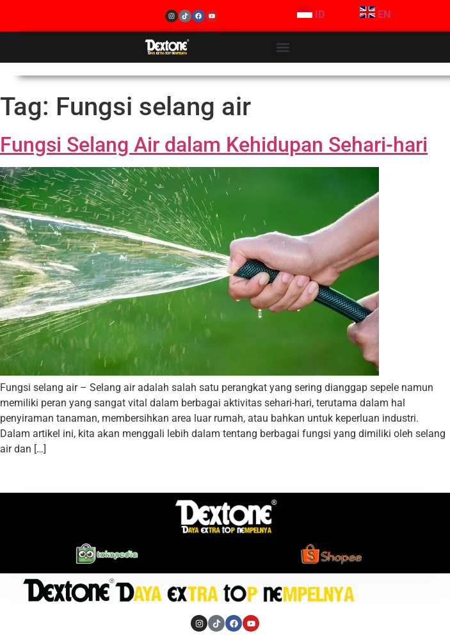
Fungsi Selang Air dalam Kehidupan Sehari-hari (214, 144)
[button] (282, 47)
